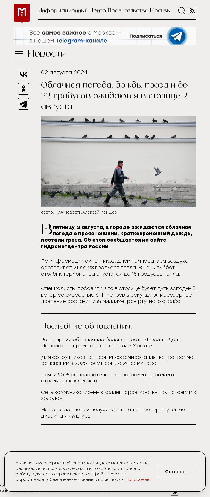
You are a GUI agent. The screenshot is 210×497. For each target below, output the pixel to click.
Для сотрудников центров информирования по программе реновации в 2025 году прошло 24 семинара (117, 360)
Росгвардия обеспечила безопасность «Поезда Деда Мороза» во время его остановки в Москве (111, 343)
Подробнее (137, 479)
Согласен (176, 471)
